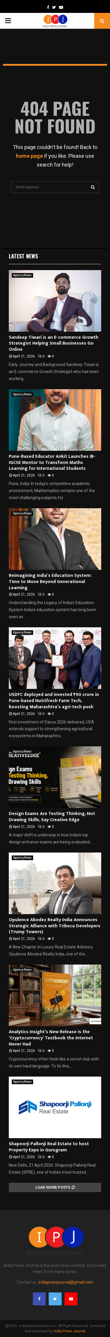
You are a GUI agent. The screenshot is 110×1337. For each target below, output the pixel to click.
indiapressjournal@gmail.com (65, 1282)
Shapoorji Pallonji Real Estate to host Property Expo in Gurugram (49, 1147)
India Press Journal (69, 1331)
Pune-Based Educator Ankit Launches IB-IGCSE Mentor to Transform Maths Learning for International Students (52, 463)
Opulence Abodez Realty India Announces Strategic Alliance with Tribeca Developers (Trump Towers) (54, 926)
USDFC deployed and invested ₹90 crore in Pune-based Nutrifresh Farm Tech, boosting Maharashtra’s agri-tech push (54, 701)
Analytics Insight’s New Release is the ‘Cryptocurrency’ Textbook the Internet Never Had (51, 1038)
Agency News (22, 275)
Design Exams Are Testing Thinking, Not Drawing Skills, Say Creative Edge (52, 817)
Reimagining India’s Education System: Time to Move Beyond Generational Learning (50, 582)
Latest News (23, 256)
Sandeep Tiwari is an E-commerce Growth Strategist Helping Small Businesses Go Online (53, 343)
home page (29, 156)
